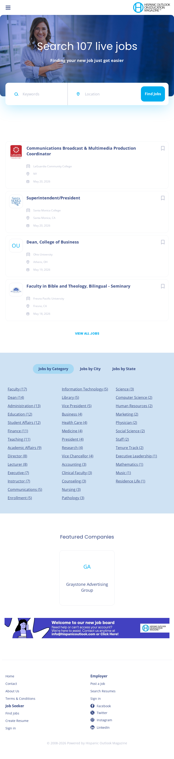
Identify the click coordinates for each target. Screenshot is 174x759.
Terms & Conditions (20, 698)
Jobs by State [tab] (123, 368)
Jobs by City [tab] (90, 368)
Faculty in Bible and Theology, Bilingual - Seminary (78, 286)
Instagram (104, 720)
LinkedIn (103, 727)
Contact (11, 683)
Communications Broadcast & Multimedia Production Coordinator (81, 150)
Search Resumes (103, 691)
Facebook (104, 706)
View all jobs (87, 333)
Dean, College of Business (53, 242)
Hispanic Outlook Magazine (106, 743)
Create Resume (17, 721)
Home (9, 676)
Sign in (95, 698)
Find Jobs (153, 93)
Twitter (102, 713)
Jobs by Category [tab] (53, 368)
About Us (12, 691)
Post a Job (97, 683)
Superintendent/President (53, 198)
